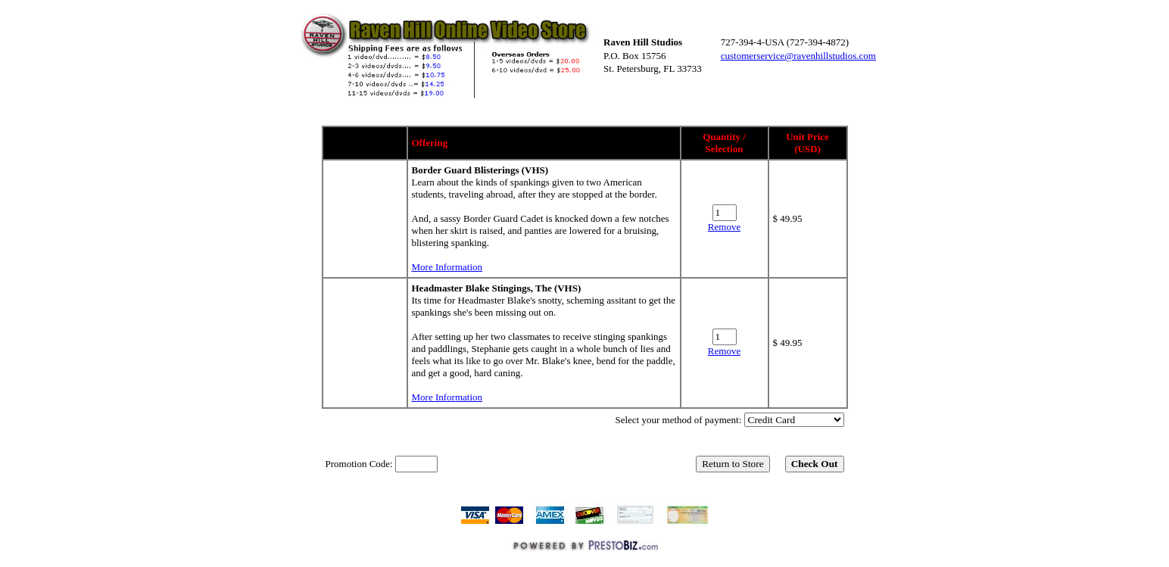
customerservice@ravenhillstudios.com (798, 55)
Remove (724, 226)
